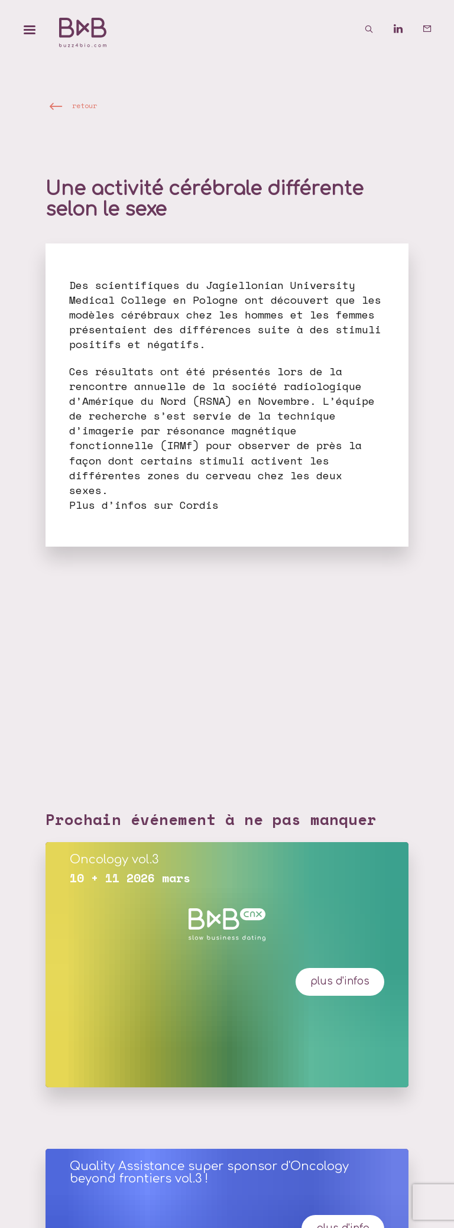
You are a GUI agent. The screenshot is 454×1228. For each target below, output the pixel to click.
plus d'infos (339, 981)
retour (84, 105)
